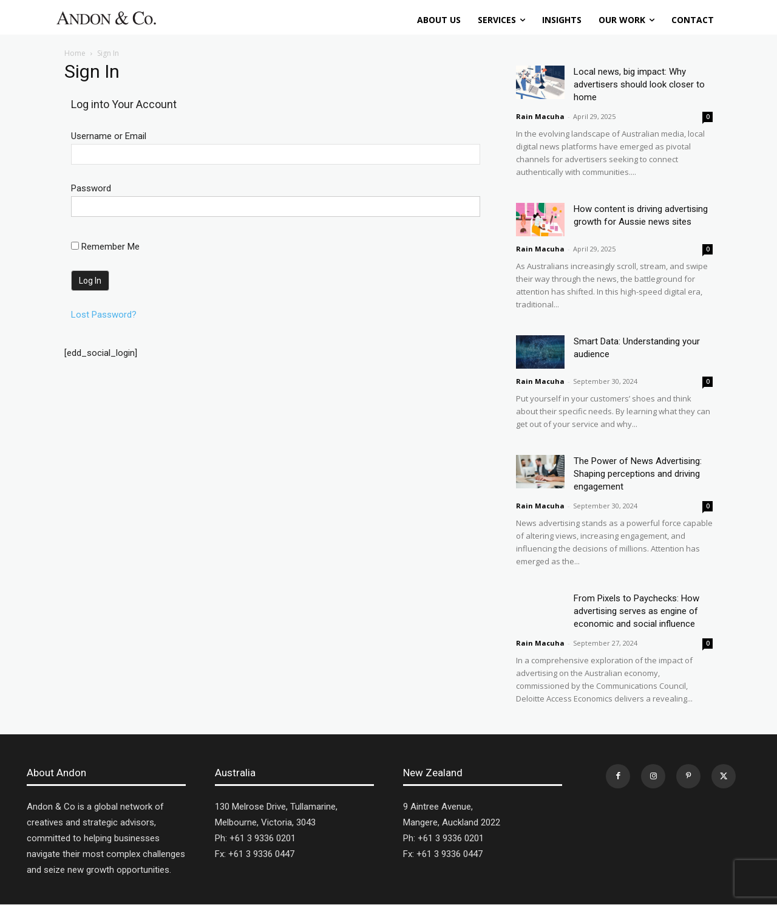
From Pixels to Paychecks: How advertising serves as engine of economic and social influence (636, 611)
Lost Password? (104, 314)
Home (75, 53)
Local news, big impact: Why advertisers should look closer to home (639, 84)
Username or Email (108, 136)
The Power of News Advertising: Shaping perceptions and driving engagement (638, 474)
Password (91, 188)
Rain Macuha (540, 116)
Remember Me (105, 246)
